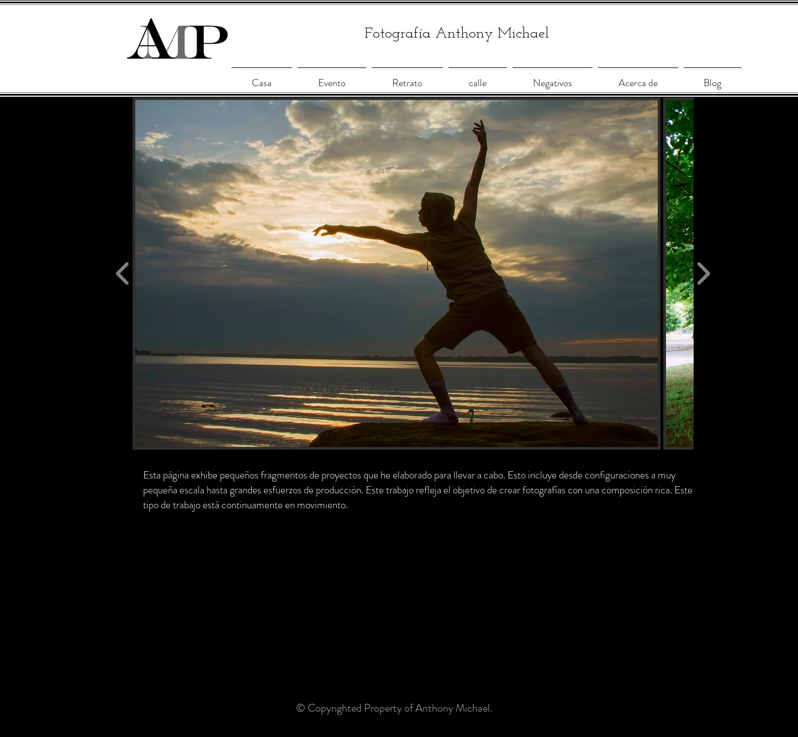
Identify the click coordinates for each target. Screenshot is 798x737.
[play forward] (703, 274)
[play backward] (122, 274)
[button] (397, 273)
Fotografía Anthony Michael (456, 34)
